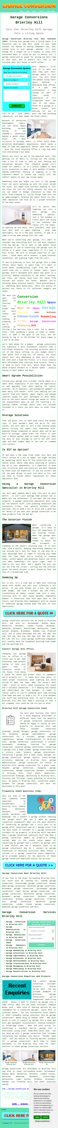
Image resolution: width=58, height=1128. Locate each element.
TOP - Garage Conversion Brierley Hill (21, 1089)
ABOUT (34, 11)
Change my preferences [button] (42, 1121)
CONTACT (41, 11)
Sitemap (3, 1109)
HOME (21, 11)
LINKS (28, 11)
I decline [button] (45, 1117)
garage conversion (20, 907)
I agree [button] (37, 1117)
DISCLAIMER (51, 11)
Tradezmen (6, 1123)
